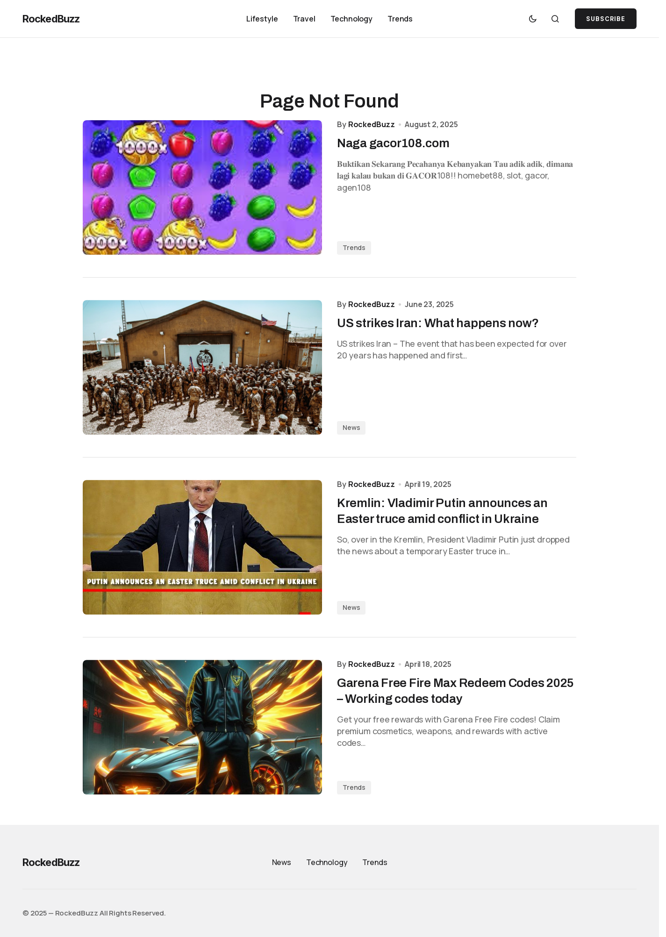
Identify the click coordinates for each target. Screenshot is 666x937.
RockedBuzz (50, 19)
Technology (326, 862)
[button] (532, 18)
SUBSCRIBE (605, 19)
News (351, 427)
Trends (354, 247)
